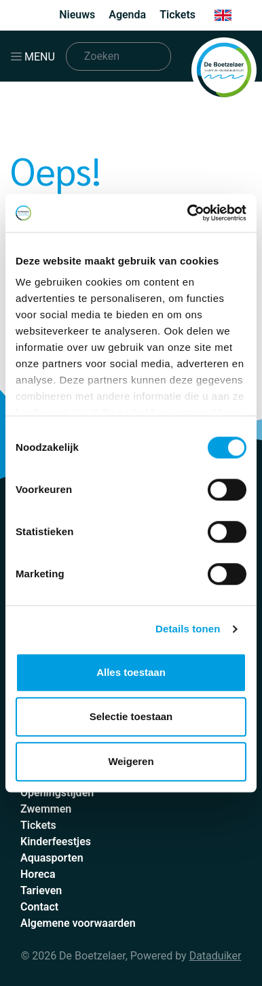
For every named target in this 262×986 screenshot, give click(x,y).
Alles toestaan (131, 672)
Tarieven (41, 890)
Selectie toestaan (131, 716)
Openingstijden (57, 792)
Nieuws (77, 14)
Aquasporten (51, 857)
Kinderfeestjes (55, 841)
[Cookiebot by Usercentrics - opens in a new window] (188, 213)
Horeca (38, 874)
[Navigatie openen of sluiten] (35, 56)
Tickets (177, 14)
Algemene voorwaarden (78, 923)
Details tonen (187, 628)
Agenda (127, 14)
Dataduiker (215, 955)
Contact (39, 906)
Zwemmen (45, 808)
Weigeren (130, 761)
